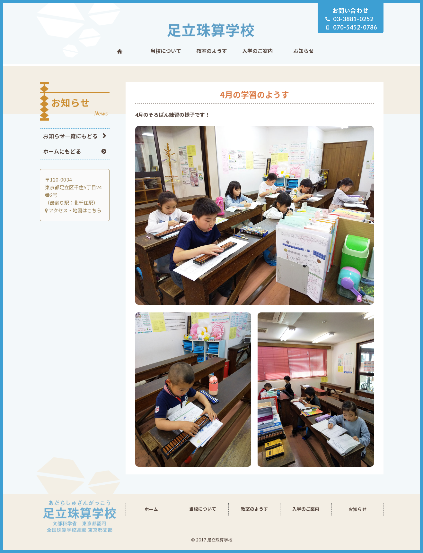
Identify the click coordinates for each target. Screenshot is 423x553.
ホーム (120, 51)
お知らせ (303, 51)
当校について (165, 51)
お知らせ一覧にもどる (70, 136)
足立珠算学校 (211, 30)
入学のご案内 (257, 51)
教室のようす (211, 51)
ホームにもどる (62, 151)
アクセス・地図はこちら (73, 210)
